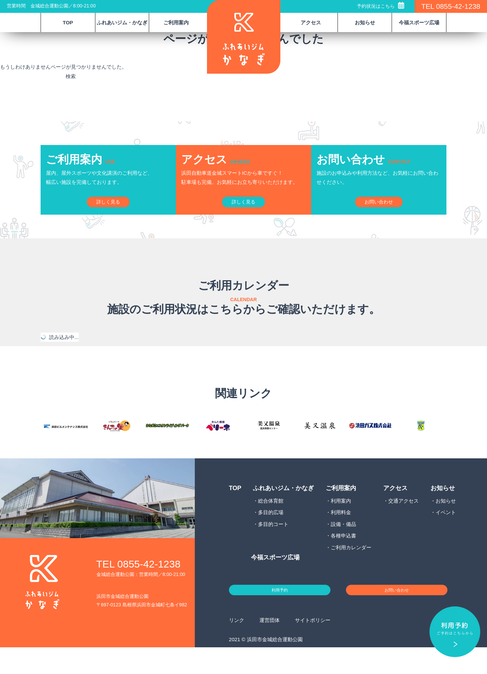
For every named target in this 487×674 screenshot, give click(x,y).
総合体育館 (270, 522)
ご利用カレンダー (351, 568)
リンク (236, 647)
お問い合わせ (396, 613)
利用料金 (341, 533)
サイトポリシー (312, 647)
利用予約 (280, 613)
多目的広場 (270, 533)
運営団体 (269, 647)
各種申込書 (343, 557)
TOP (68, 22)
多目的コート (273, 545)
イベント (446, 533)
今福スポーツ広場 (419, 22)
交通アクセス (403, 522)
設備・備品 (343, 545)
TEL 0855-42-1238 (450, 6)
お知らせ (446, 522)
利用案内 (341, 522)
